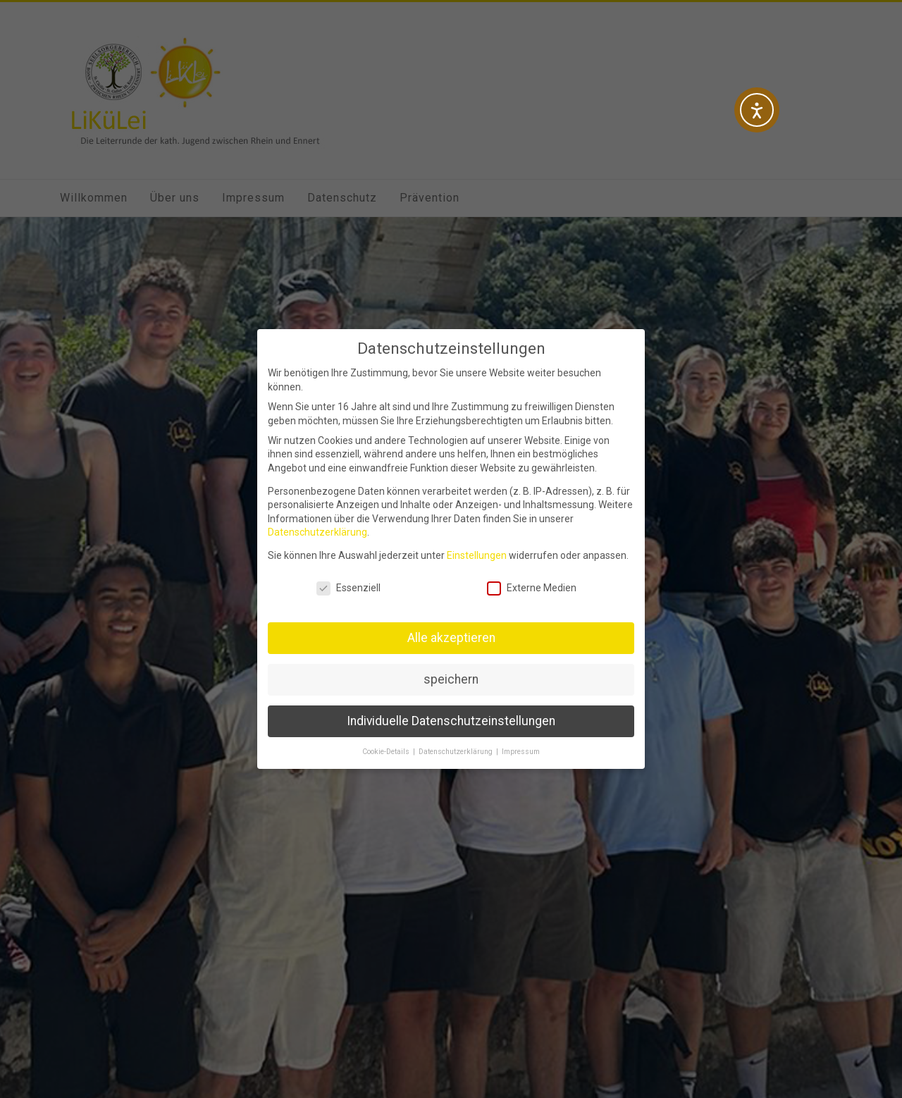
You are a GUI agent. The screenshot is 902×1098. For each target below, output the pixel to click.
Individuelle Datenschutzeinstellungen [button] (451, 721)
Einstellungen (477, 555)
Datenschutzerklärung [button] (457, 751)
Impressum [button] (521, 751)
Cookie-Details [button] (387, 751)
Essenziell (348, 588)
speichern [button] (451, 679)
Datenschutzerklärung (317, 532)
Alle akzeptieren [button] (451, 638)
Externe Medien (531, 588)
